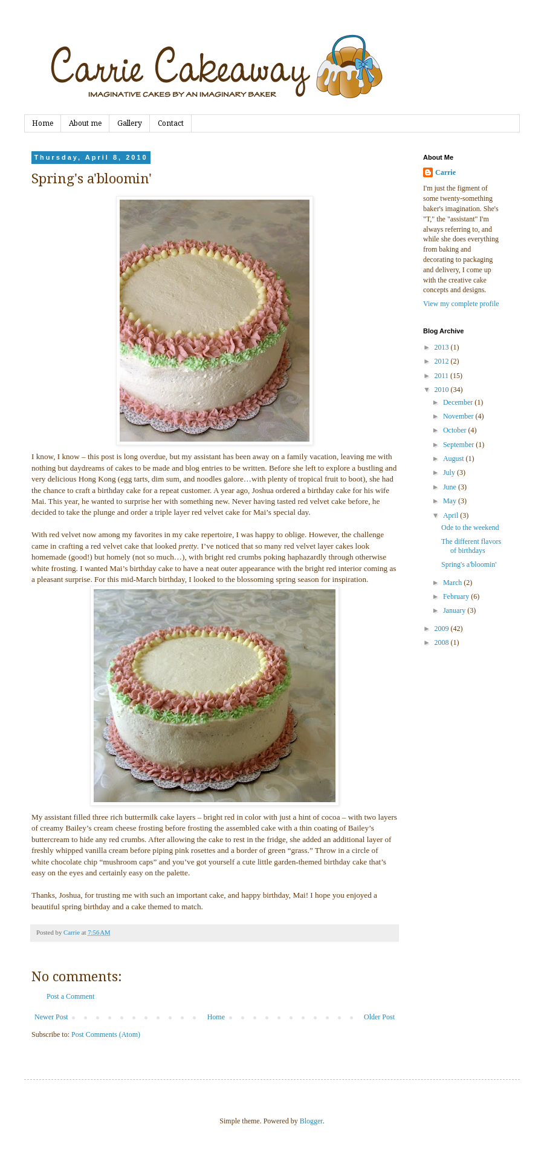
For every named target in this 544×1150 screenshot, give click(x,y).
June (450, 487)
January (455, 610)
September (459, 444)
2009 (443, 628)
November (459, 416)
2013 (443, 347)
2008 (443, 642)
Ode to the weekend (470, 527)
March (453, 582)
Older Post (379, 1017)
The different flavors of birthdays (471, 545)
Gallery (129, 123)
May (450, 501)
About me (85, 123)
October (455, 430)
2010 (443, 389)
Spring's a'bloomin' (469, 564)
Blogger (311, 1121)
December (458, 402)
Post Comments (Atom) (105, 1034)
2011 (443, 375)
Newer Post (51, 1017)
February (457, 596)
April (451, 515)
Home (42, 123)
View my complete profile (461, 303)
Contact (171, 123)
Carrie (445, 172)
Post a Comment (70, 996)
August (454, 458)
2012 (443, 361)
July (450, 472)
